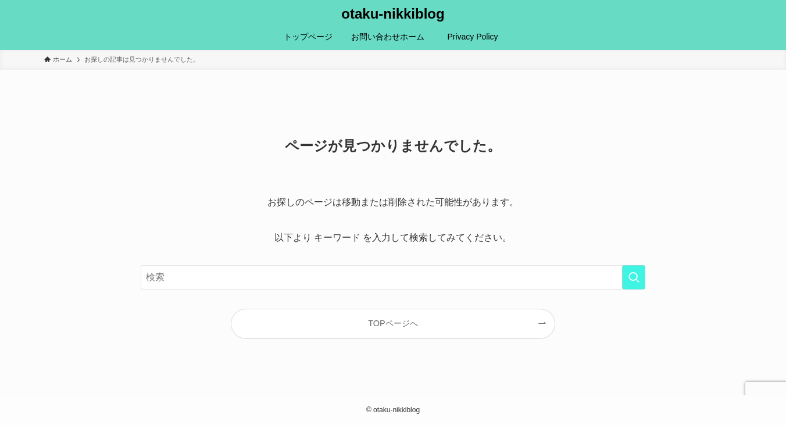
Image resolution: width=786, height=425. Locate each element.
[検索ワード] (393, 277)
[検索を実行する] (633, 277)
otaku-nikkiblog (392, 14)
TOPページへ (392, 323)
